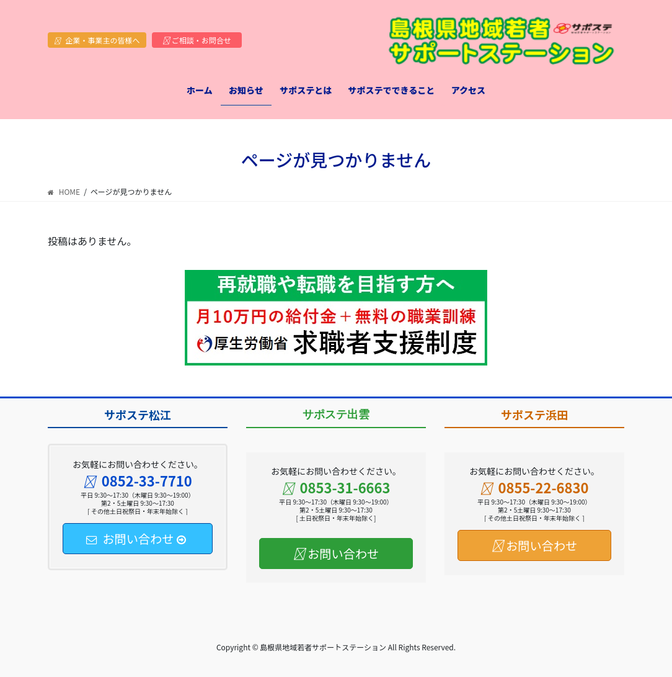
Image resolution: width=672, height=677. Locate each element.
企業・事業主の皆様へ (97, 40)
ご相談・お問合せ (196, 40)
